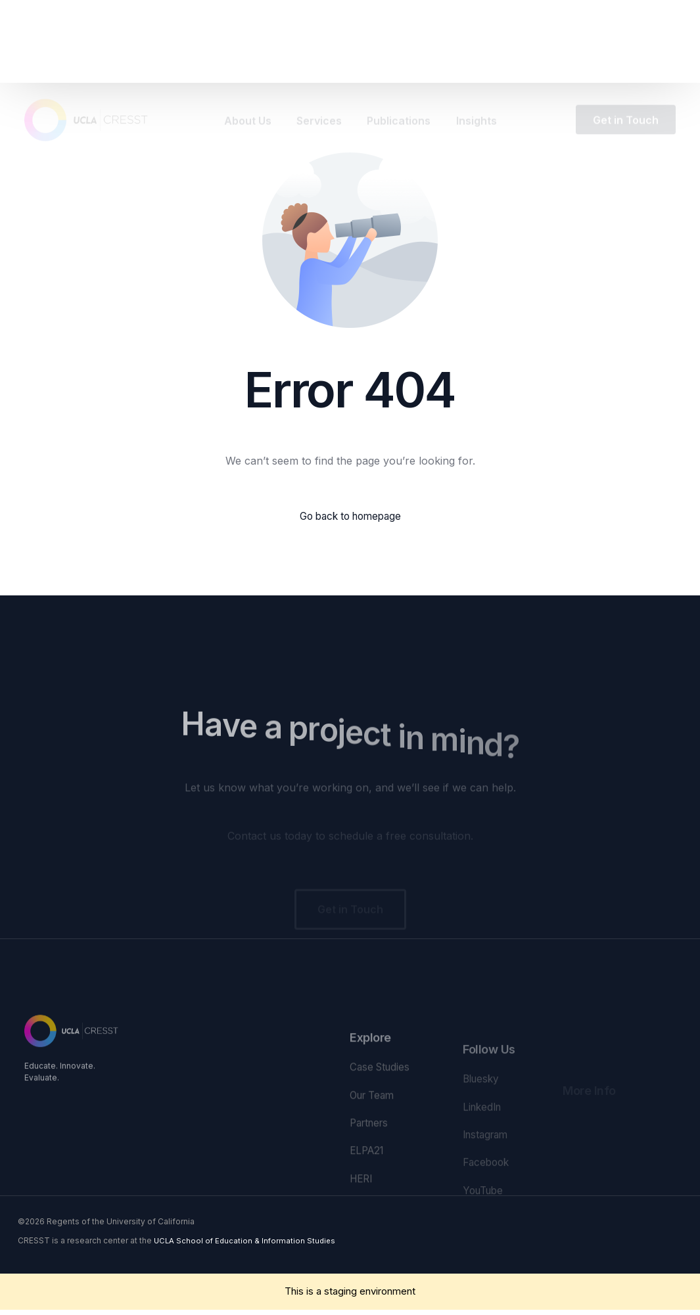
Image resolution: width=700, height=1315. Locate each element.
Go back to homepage (350, 516)
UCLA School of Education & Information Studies (247, 1246)
